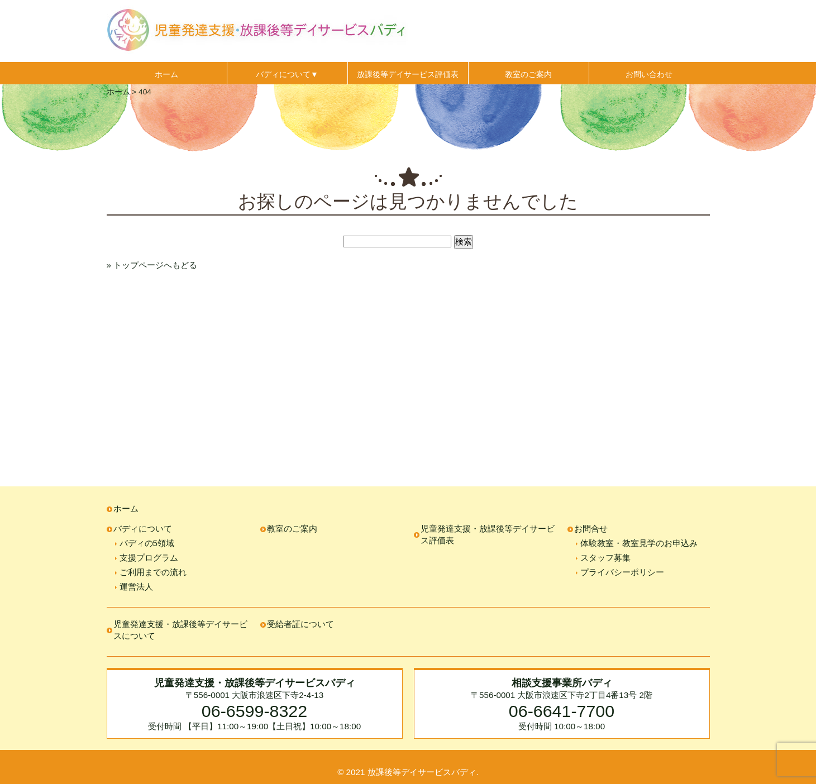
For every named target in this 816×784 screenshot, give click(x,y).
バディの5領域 (147, 543)
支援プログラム (149, 557)
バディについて (142, 528)
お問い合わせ (649, 74)
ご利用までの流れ (153, 572)
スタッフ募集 (605, 557)
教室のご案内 (528, 74)
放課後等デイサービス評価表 (408, 74)
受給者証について (300, 624)
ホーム (166, 74)
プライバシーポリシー (622, 572)
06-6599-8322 (254, 710)
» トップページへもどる (152, 265)
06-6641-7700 (561, 710)
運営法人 (136, 586)
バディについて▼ (287, 74)
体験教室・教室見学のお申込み (639, 543)
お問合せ (591, 528)
